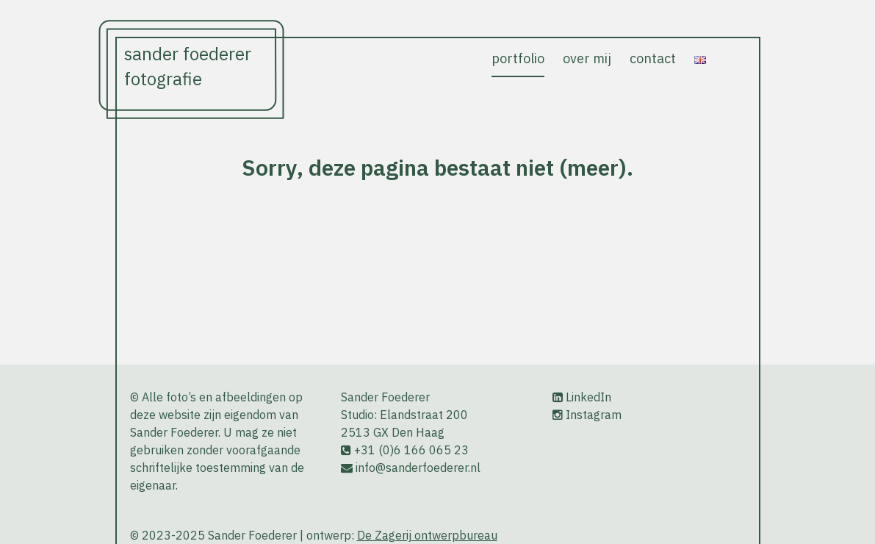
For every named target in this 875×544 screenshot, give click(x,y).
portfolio (517, 58)
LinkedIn (588, 397)
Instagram (594, 414)
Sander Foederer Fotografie (187, 67)
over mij (587, 58)
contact (653, 58)
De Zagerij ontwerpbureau (427, 535)
